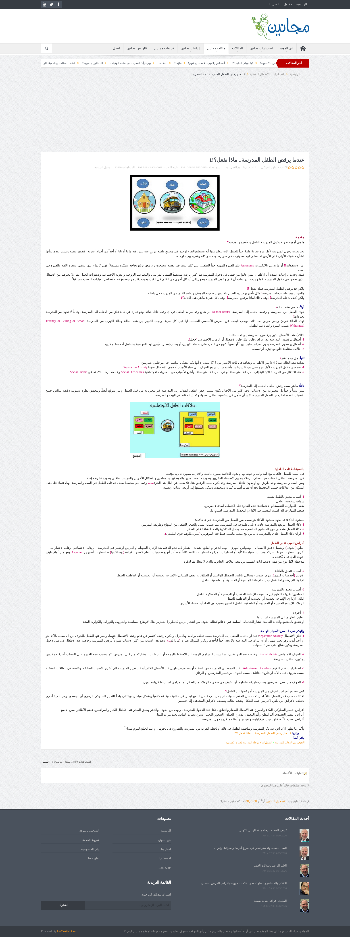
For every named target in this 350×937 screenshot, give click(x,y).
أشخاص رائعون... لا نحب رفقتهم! (200, 63)
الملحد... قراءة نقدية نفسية (270, 900)
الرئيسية (301, 4)
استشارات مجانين (261, 48)
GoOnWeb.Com (67, 931)
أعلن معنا (93, 858)
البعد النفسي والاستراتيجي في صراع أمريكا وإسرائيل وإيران (250, 848)
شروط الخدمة (90, 840)
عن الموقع (286, 48)
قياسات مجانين (164, 48)
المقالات (237, 48)
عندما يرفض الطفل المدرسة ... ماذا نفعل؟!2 (262, 733)
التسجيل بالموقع (89, 830)
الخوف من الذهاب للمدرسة (289, 742)
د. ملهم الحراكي (270, 167)
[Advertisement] (175, 112)
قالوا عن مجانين (137, 48)
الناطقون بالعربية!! (86, 63)
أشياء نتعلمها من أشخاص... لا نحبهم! (274, 63)
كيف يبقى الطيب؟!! (236, 63)
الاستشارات (164, 858)
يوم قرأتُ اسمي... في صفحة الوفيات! (124, 63)
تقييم (45, 761)
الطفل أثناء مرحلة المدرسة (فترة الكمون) (249, 742)
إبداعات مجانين (190, 48)
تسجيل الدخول (275, 801)
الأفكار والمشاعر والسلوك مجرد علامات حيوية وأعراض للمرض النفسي (244, 883)
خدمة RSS (165, 867)
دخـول (288, 4)
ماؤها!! (171, 63)
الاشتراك (251, 801)
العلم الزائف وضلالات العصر (270, 865)
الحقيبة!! (156, 63)
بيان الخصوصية (90, 849)
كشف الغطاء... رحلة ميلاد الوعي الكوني (47, 63)
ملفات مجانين (216, 48)
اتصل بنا (274, 4)
